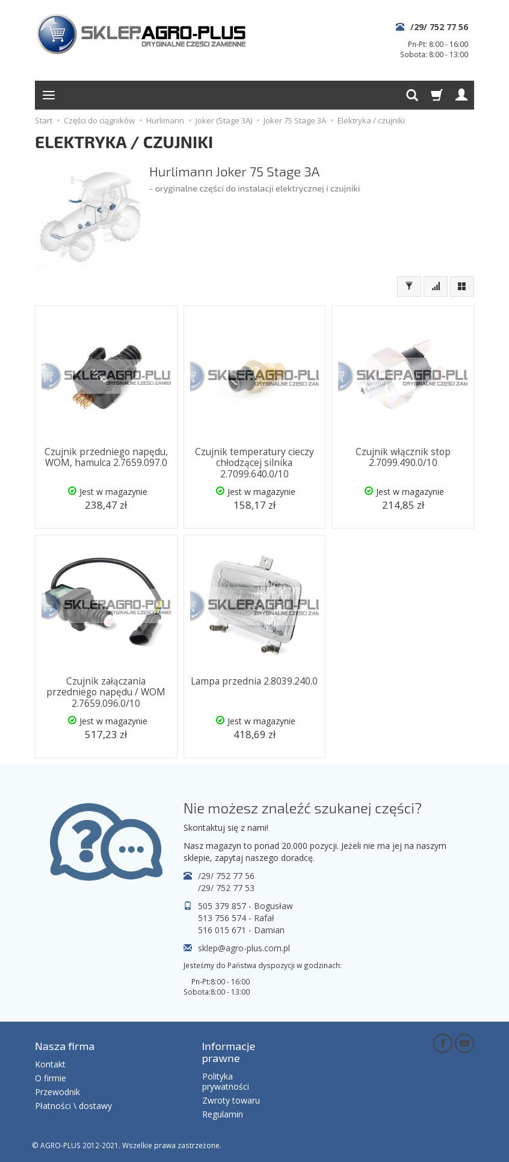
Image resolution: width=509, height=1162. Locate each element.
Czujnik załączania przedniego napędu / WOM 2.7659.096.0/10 (105, 691)
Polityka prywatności (225, 1080)
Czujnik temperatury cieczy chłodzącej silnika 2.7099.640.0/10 (254, 463)
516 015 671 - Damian (241, 928)
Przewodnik (57, 1090)
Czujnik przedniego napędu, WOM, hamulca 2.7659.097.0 (106, 457)
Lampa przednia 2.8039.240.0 (254, 680)
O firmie (50, 1077)
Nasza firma (64, 1045)
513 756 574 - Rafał (236, 916)
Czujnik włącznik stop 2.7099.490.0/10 (403, 457)
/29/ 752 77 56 (439, 27)
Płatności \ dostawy (73, 1104)
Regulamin (222, 1113)
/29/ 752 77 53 (226, 886)
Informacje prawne (229, 1051)
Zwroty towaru (231, 1099)
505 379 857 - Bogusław (245, 904)
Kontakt (50, 1063)
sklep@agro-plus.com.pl (244, 946)
